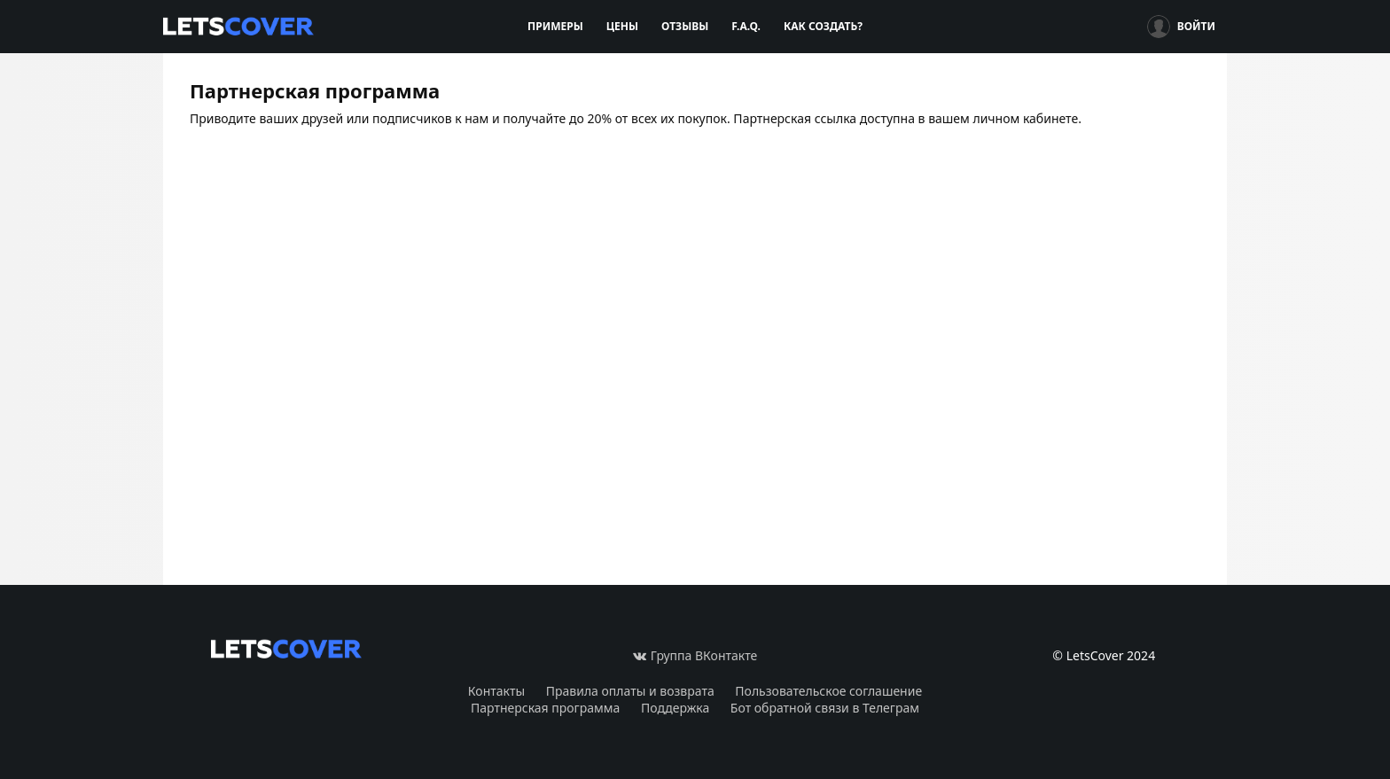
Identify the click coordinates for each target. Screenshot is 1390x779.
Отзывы (684, 26)
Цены (622, 26)
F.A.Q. (746, 26)
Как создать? (823, 26)
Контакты (496, 690)
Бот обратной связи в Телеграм (824, 707)
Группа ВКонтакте (695, 655)
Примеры (555, 26)
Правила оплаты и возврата (630, 690)
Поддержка (675, 707)
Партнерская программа (545, 707)
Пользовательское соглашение (828, 690)
